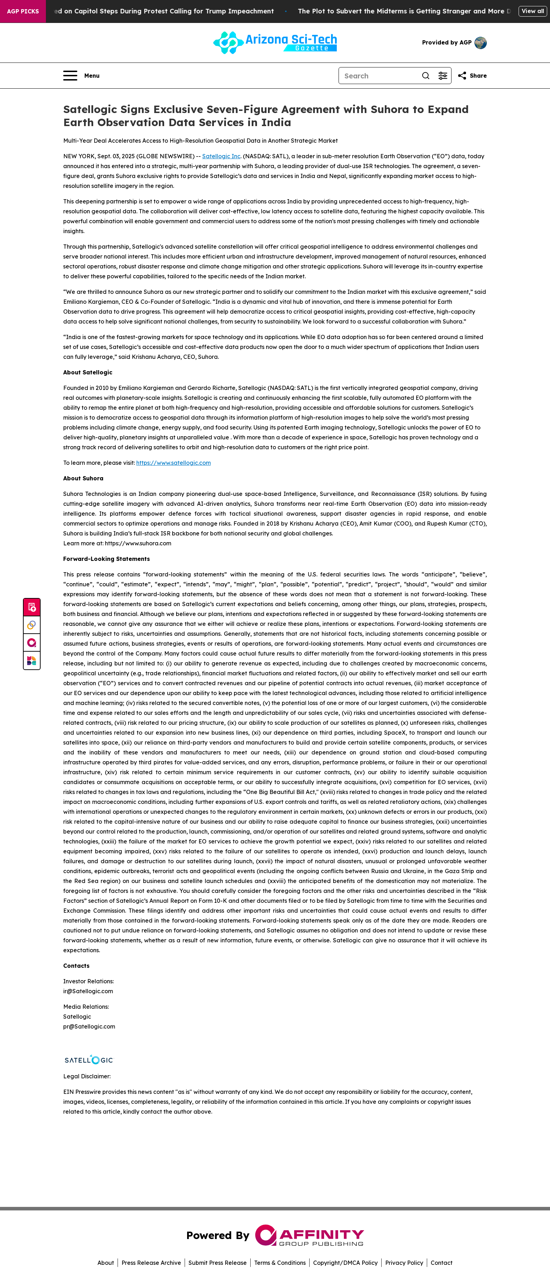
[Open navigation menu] (81, 76)
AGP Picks (23, 11)
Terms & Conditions (280, 1262)
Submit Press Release (218, 1262)
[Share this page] (472, 76)
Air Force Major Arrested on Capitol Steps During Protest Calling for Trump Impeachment (150, 11)
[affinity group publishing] (32, 643)
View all (533, 10)
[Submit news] (32, 607)
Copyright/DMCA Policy (345, 1262)
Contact (442, 1262)
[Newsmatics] (32, 660)
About (105, 1262)
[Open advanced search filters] (442, 75)
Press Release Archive (151, 1262)
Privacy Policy (404, 1262)
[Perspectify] (32, 625)
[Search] (378, 75)
